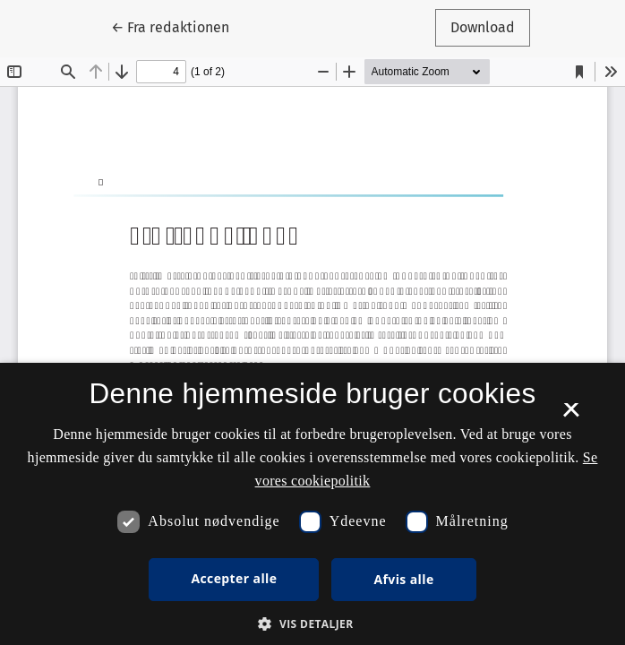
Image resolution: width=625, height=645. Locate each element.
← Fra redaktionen (177, 26)
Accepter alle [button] (234, 578)
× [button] (571, 415)
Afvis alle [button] (403, 579)
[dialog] (312, 504)
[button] (312, 623)
